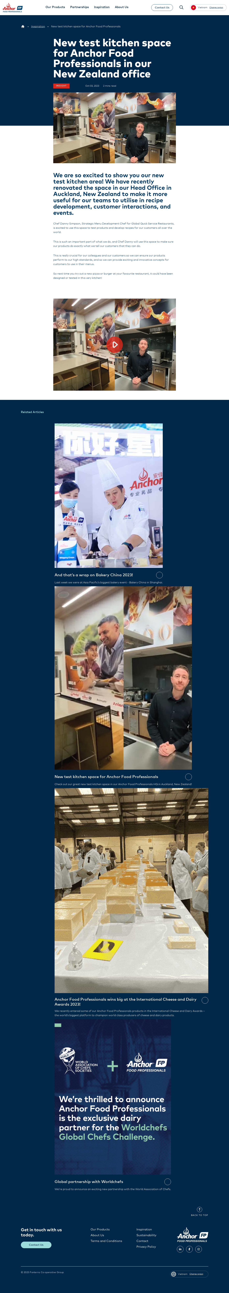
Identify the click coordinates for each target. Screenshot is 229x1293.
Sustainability (146, 1235)
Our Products (100, 1229)
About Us (97, 1235)
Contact (142, 1240)
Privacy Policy (146, 1246)
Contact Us (162, 7)
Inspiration (144, 1229)
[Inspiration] (38, 26)
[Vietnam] (23, 26)
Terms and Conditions (106, 1240)
